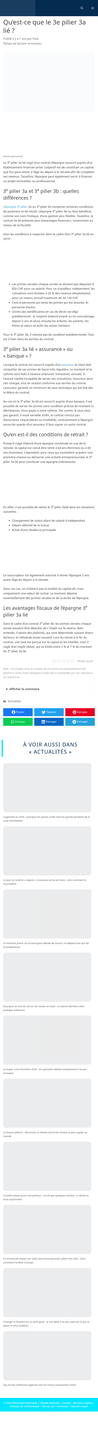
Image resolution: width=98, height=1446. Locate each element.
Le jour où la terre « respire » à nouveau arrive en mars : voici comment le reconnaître (44, 881)
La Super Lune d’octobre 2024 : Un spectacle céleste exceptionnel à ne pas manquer (45, 1071)
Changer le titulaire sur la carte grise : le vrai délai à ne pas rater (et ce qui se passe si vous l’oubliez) (46, 1323)
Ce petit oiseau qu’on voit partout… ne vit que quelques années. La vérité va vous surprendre (46, 1197)
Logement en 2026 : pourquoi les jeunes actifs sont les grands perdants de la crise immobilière (46, 818)
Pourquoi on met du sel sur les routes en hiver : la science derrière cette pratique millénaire (43, 1008)
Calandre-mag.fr (79, 1406)
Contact (66, 1402)
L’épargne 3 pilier (15, 207)
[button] (81, 8)
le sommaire (24, 689)
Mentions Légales (82, 1402)
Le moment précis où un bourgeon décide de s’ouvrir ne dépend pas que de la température (46, 945)
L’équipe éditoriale (50, 1402)
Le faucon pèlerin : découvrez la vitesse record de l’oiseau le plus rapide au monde (45, 1134)
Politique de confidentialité (24, 1406)
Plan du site (48, 1406)
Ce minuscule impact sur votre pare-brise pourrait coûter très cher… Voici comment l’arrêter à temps (44, 1260)
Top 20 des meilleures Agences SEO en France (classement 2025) (39, 1384)
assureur (67, 365)
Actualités (14, 701)
